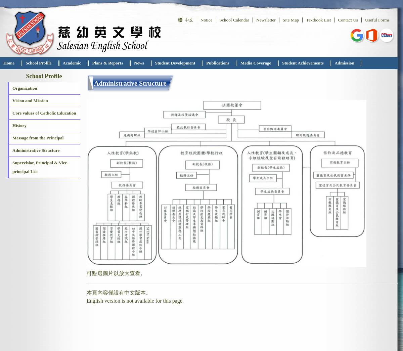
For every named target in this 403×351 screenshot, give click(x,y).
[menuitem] (11, 63)
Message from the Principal (37, 137)
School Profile (38, 62)
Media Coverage (255, 62)
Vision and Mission (30, 100)
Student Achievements (302, 62)
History (19, 125)
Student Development (175, 62)
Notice (206, 20)
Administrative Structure (35, 150)
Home (8, 62)
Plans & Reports (107, 62)
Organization (24, 88)
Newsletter (266, 20)
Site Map (291, 20)
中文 (185, 20)
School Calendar (234, 20)
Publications (217, 62)
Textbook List (318, 20)
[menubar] (181, 63)
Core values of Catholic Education (44, 113)
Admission (344, 62)
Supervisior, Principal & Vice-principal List (40, 167)
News (139, 62)
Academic (72, 62)
